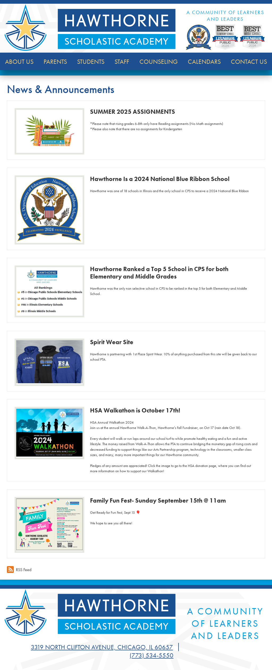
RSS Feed (19, 569)
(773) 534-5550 (151, 655)
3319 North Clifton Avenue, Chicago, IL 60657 (102, 647)
